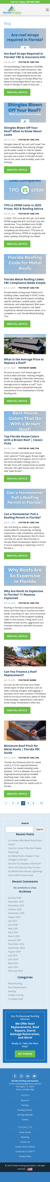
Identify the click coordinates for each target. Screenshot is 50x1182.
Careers (25, 1119)
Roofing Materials (25, 1114)
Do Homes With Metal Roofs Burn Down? (25, 842)
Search (25, 823)
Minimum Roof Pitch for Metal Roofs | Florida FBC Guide (22, 749)
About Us (25, 1100)
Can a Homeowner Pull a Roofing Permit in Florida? (22, 515)
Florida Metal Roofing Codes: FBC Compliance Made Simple (24, 281)
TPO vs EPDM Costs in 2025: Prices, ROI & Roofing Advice (23, 207)
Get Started (25, 1053)
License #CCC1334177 (25, 1151)
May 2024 (13, 963)
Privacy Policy (25, 1156)
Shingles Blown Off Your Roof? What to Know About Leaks (23, 131)
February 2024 (15, 970)
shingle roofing (15, 995)
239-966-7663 (28, 1089)
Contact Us (25, 1142)
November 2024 (16, 944)
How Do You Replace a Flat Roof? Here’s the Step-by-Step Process (24, 865)
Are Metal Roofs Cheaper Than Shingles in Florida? (23, 857)
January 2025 (14, 940)
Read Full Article (17, 92)
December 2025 (16, 901)
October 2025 (15, 909)
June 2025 (13, 924)
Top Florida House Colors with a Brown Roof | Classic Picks (23, 440)
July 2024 (12, 955)
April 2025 (13, 932)
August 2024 (14, 951)
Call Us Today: (25, 1)
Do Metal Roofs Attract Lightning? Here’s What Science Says (25, 873)
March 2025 (14, 936)
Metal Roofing (15, 983)
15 (41, 803)
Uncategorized (15, 998)
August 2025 (14, 917)
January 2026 (14, 897)
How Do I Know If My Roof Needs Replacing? (24, 850)
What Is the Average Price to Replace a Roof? (24, 361)
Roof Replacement (17, 987)
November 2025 (16, 905)
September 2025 (16, 913)
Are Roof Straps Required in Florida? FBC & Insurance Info (24, 55)
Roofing (12, 991)
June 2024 (13, 959)
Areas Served (25, 1132)
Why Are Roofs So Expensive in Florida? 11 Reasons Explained (23, 594)
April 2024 (13, 967)
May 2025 (13, 928)
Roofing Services (25, 1110)
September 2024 (16, 947)
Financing (25, 1137)
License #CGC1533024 (25, 1146)
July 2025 (12, 920)
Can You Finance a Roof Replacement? (20, 673)
